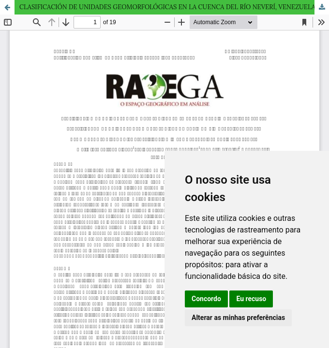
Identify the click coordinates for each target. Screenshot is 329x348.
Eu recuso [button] (251, 299)
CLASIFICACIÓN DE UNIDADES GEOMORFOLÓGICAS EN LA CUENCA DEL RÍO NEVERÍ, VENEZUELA (167, 7)
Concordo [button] (206, 299)
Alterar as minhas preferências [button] (238, 317)
